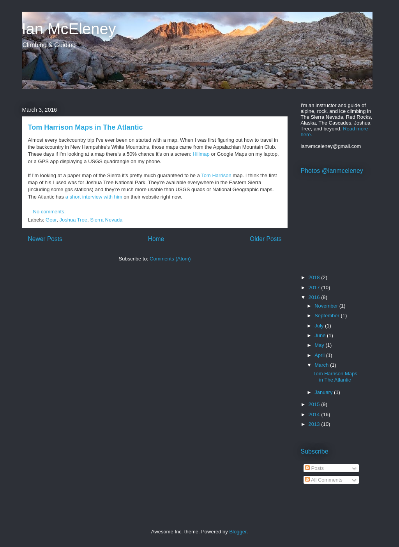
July (319, 326)
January (324, 392)
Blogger (237, 532)
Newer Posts (45, 239)
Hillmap (200, 154)
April (320, 355)
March (322, 365)
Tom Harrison (216, 175)
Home (156, 239)
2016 (315, 297)
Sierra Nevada (106, 220)
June (320, 335)
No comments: (50, 212)
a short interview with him (93, 197)
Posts (314, 468)
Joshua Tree (73, 220)
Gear (51, 220)
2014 (315, 414)
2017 (315, 287)
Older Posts (265, 239)
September (327, 315)
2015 (315, 404)
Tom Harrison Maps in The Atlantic (85, 127)
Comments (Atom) (170, 259)
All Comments (324, 480)
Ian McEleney (69, 28)
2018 (315, 277)
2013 (315, 424)
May (319, 345)
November (326, 306)
